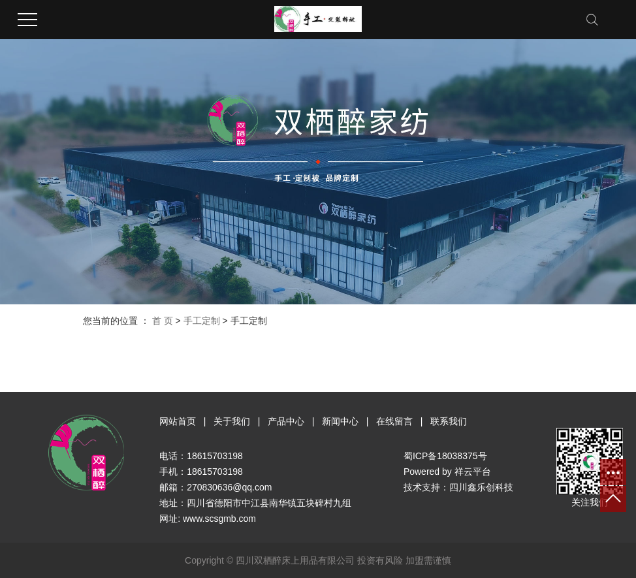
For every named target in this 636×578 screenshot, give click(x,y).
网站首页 (177, 421)
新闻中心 (340, 421)
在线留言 (394, 421)
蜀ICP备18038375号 (445, 456)
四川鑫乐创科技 (481, 487)
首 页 (162, 320)
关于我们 (232, 421)
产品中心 (286, 421)
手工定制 (201, 320)
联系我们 (448, 421)
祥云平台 (472, 471)
